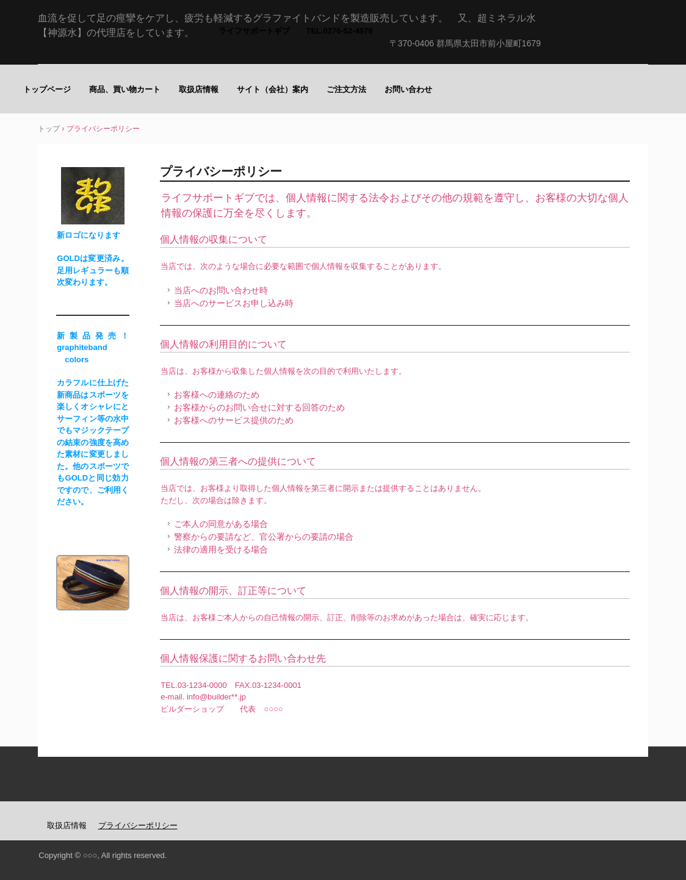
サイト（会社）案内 (272, 89)
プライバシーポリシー (138, 825)
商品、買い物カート (125, 89)
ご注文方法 (346, 89)
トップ (49, 128)
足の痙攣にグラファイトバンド (592, 52)
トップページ (47, 89)
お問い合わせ (408, 89)
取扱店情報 (198, 89)
